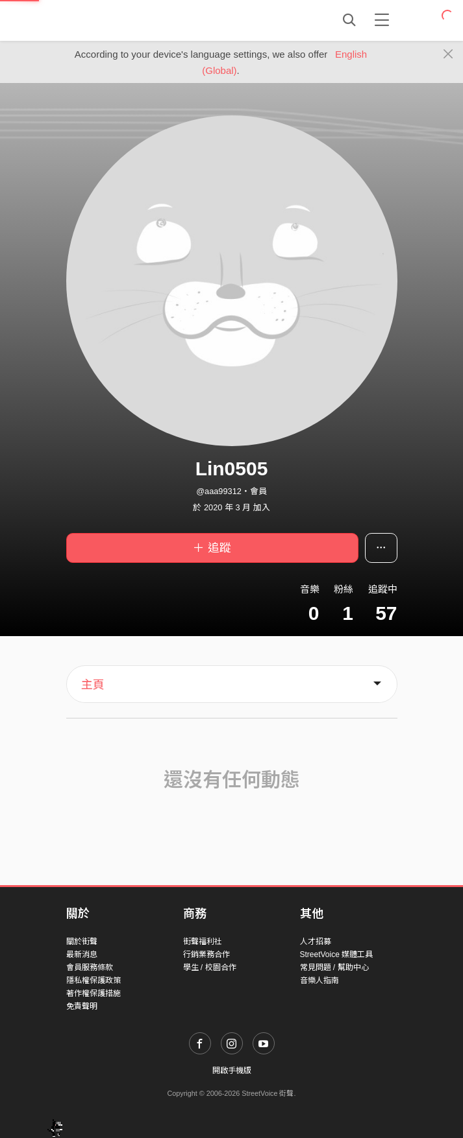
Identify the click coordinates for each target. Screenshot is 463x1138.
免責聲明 (81, 1006)
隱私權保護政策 (93, 980)
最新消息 (81, 954)
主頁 (93, 684)
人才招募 (315, 941)
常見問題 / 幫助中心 (334, 967)
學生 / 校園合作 (209, 967)
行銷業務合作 (206, 954)
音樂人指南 (319, 980)
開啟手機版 (231, 1070)
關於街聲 (81, 941)
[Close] (448, 54)
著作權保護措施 (93, 993)
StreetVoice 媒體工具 (336, 954)
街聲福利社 (202, 941)
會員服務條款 (89, 967)
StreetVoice (119, 20)
